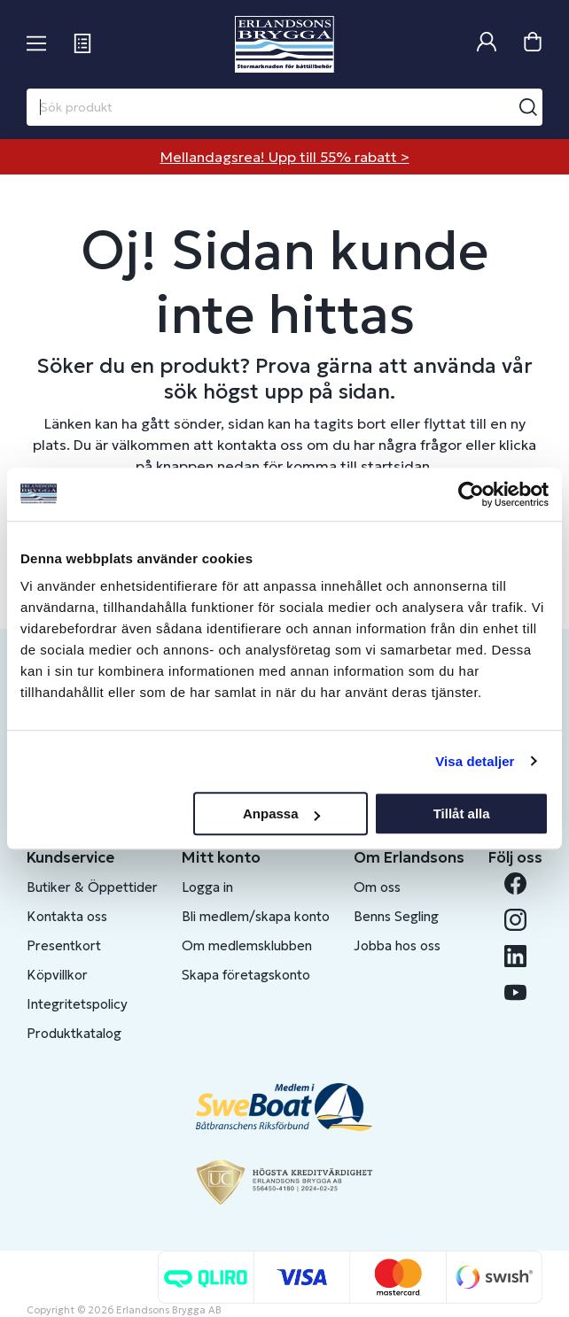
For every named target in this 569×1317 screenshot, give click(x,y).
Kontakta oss (67, 916)
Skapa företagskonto (246, 974)
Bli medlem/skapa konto (256, 916)
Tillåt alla (461, 813)
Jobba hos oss (397, 945)
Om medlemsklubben (247, 945)
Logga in (207, 887)
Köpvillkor (57, 974)
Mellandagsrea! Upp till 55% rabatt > (284, 157)
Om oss (377, 887)
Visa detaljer (474, 761)
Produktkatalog (74, 1033)
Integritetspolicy (77, 1003)
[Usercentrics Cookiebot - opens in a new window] (471, 494)
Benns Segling (396, 916)
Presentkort (64, 945)
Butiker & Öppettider (92, 887)
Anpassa (281, 813)
